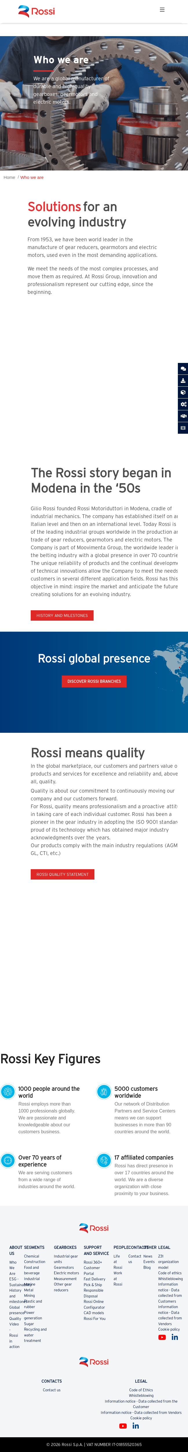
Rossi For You (94, 1318)
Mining (29, 1295)
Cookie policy (169, 1329)
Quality (15, 1318)
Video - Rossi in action (14, 1335)
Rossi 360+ (93, 1262)
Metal (28, 1290)
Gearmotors (64, 1267)
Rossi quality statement (62, 874)
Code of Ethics (141, 1390)
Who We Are (13, 1268)
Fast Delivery (94, 1279)
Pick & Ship (93, 1285)
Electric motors (66, 1273)
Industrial (32, 1279)
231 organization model (168, 1262)
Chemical (31, 1256)
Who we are (31, 177)
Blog (147, 1267)
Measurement (65, 1279)
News (147, 1256)
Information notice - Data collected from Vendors (141, 1412)
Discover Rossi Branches (94, 681)
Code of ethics (170, 1273)
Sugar (29, 1324)
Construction (34, 1262)
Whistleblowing (170, 1279)
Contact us (52, 1390)
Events (149, 1262)
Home (9, 177)
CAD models (94, 1313)
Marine (29, 1284)
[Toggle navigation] (162, 11)
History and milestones (62, 615)
